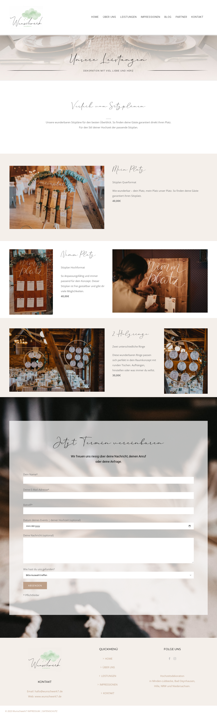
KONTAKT (108, 693)
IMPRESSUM (33, 711)
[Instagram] (174, 658)
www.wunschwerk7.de (48, 696)
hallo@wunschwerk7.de (49, 691)
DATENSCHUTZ (49, 711)
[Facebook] (169, 658)
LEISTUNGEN (108, 676)
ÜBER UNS (109, 667)
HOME (108, 658)
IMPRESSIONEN (108, 684)
